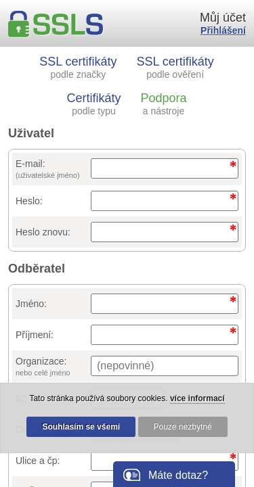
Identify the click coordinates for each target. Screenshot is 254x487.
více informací (197, 398)
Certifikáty (94, 103)
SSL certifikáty (78, 67)
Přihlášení (223, 30)
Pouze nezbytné (183, 427)
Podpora (163, 103)
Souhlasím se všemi (81, 427)
